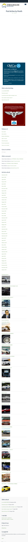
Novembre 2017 (4, 228)
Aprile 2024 (4, 178)
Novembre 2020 (4, 203)
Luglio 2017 (4, 235)
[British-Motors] (14, 109)
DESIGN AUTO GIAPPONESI (7, 339)
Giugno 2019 (4, 217)
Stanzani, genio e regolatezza (7, 512)
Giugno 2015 (4, 253)
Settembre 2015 (4, 246)
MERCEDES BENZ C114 (6, 467)
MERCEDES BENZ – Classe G (7, 444)
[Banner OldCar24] (14, 68)
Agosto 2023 (4, 185)
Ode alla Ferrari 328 (5, 399)
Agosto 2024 (4, 172)
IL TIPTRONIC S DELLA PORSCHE (17, 153)
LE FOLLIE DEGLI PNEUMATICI (7, 328)
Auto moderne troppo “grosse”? (7, 92)
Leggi (2, 533)
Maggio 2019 (4, 219)
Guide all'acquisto (5, 135)
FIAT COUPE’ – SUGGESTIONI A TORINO (9, 478)
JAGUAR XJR (4, 433)
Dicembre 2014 (4, 260)
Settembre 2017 (4, 230)
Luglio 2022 (4, 190)
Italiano (4, 539)
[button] (25, 4)
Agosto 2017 (4, 233)
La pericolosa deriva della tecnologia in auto (9, 90)
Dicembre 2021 (4, 192)
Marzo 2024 (4, 181)
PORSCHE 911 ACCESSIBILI (7, 421)
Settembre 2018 (4, 224)
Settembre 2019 (4, 212)
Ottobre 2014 (4, 264)
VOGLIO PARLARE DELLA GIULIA (8, 351)
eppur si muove (4, 133)
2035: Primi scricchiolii (6, 303)
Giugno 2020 (4, 206)
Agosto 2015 (4, 248)
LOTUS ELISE (4, 456)
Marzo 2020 (4, 210)
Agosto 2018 (4, 226)
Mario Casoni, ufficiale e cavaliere (7, 514)
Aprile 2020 (4, 208)
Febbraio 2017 (4, 237)
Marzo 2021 (4, 199)
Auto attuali (4, 126)
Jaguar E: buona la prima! (15, 156)
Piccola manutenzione (5, 138)
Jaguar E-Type (4, 387)
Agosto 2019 (4, 215)
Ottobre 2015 (4, 244)
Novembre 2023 (4, 183)
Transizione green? (5, 88)
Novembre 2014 (4, 262)
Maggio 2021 (4, 197)
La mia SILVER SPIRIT (5, 85)
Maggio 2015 (4, 255)
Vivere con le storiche (5, 140)
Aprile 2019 (4, 221)
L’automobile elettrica (6, 317)
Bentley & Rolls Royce (5, 131)
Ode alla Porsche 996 (5, 94)
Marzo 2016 (4, 239)
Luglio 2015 (4, 251)
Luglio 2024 (4, 174)
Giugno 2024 (4, 176)
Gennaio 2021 (4, 201)
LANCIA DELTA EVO (5, 410)
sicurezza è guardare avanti (7, 362)
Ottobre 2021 (4, 194)
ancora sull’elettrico (5, 315)
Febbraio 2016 (4, 242)
